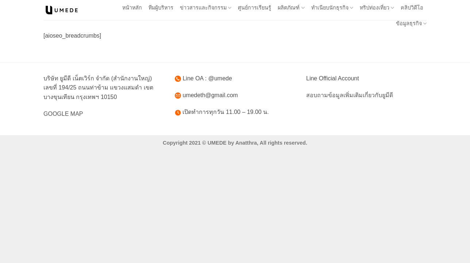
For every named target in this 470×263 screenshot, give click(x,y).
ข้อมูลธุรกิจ (411, 23)
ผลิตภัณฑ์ (291, 7)
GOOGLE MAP (63, 114)
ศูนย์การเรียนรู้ (254, 8)
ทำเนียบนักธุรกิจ (332, 7)
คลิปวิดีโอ (412, 8)
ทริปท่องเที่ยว (377, 7)
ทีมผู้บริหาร (161, 8)
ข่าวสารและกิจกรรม (205, 7)
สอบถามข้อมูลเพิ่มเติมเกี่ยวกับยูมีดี (349, 95)
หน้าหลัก (132, 8)
